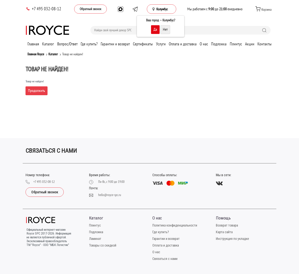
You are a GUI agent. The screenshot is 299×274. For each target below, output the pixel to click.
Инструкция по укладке (232, 239)
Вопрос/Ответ (67, 44)
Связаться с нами (165, 259)
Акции (249, 44)
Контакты (264, 44)
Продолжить (36, 90)
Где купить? (89, 44)
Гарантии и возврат (115, 44)
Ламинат (95, 239)
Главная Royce (35, 54)
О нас (204, 44)
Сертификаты (143, 44)
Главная (33, 44)
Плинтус (236, 44)
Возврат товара (227, 225)
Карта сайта (224, 232)
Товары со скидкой (102, 245)
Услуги (161, 44)
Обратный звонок (90, 9)
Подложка (219, 44)
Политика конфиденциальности (174, 225)
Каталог (48, 44)
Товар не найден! (72, 54)
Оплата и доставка (183, 44)
